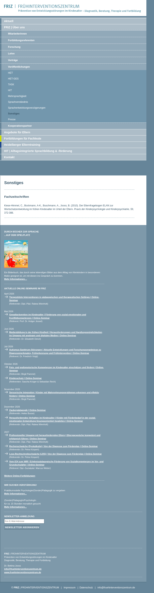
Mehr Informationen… (15, 279)
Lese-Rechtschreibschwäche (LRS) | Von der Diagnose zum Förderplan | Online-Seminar (55, 454)
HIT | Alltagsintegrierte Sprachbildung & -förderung (38, 151)
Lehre (11, 53)
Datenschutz (86, 587)
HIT (10, 90)
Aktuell (8, 21)
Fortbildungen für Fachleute (22, 138)
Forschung (14, 47)
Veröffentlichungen (19, 66)
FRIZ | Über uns (14, 27)
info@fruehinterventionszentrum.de (23, 569)
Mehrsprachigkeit (17, 96)
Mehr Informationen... (15, 493)
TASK (11, 84)
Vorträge (13, 60)
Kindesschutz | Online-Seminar (25, 378)
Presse (11, 119)
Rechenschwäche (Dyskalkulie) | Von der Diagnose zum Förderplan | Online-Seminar (53, 446)
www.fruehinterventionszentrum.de (22, 572)
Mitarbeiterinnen (17, 33)
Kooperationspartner (20, 125)
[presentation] (34, 538)
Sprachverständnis (18, 102)
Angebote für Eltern (17, 132)
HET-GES (13, 78)
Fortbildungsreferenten (21, 40)
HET (10, 72)
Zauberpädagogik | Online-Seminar (27, 410)
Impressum (69, 587)
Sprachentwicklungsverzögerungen (27, 107)
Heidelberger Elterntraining (22, 144)
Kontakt (9, 157)
